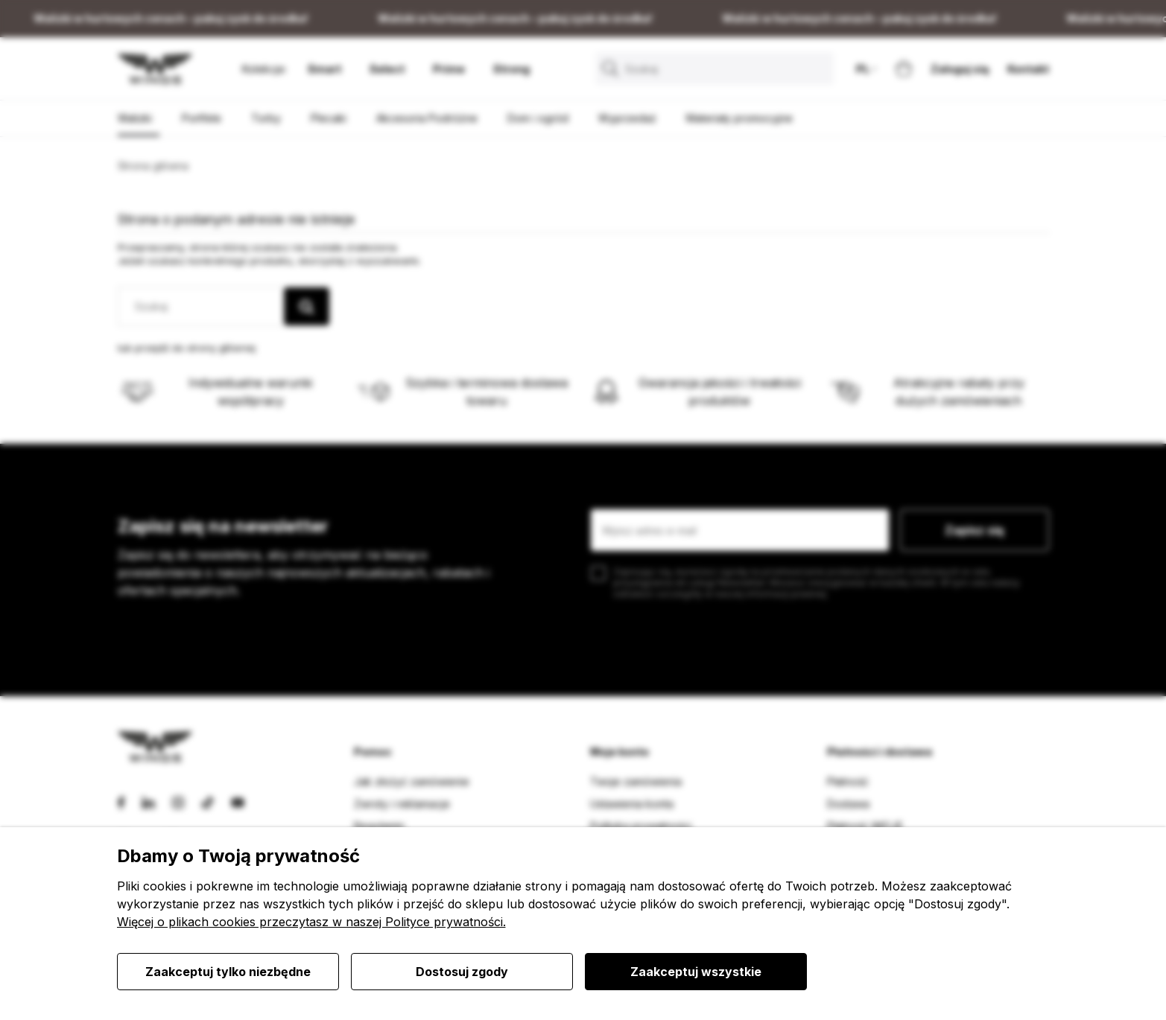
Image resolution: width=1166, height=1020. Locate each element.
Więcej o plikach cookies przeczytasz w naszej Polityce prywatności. (311, 921)
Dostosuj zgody (462, 971)
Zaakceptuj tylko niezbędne (228, 971)
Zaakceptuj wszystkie (695, 971)
